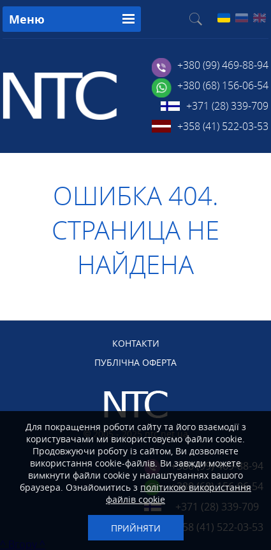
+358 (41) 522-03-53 (222, 126)
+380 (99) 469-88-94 (222, 65)
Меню (27, 19)
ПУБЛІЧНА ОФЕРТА (135, 362)
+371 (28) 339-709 (227, 106)
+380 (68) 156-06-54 (222, 85)
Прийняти (136, 528)
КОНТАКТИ (135, 343)
